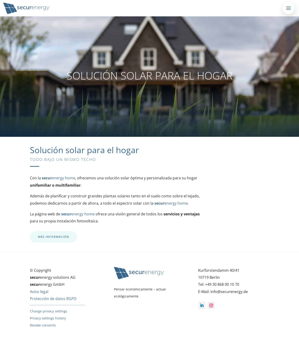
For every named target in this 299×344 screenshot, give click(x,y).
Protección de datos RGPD (53, 298)
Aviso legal (39, 291)
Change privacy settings (48, 311)
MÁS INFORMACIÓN (53, 237)
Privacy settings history (48, 318)
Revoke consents (43, 325)
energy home (58, 178)
